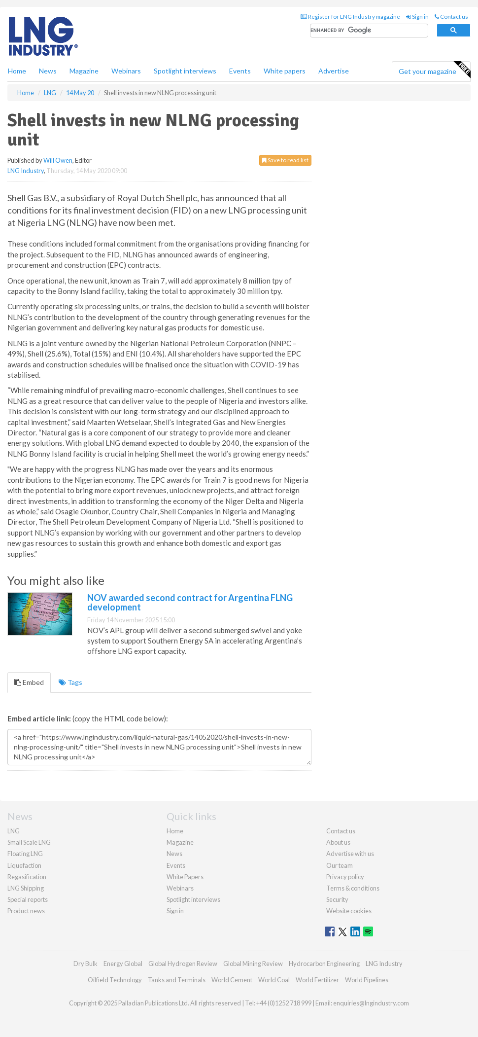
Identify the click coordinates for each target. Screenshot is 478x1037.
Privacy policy (345, 877)
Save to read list (285, 160)
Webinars (126, 71)
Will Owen (57, 160)
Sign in (417, 16)
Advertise (333, 71)
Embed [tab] (29, 682)
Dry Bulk (85, 963)
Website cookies (349, 911)
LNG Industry (25, 171)
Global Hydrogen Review (182, 963)
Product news (26, 911)
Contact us (451, 16)
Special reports (27, 899)
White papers (285, 71)
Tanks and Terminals (176, 980)
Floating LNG (25, 854)
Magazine (84, 71)
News (174, 854)
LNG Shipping (25, 888)
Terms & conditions (352, 888)
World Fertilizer (317, 980)
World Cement (231, 980)
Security (337, 899)
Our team (339, 865)
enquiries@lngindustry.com (371, 1003)
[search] (369, 31)
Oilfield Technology (115, 980)
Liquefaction (24, 865)
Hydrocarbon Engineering (324, 963)
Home (17, 71)
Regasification (26, 877)
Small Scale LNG (29, 842)
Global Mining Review (253, 963)
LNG (13, 831)
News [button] (48, 71)
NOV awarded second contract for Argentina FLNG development (190, 602)
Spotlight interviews (185, 71)
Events (240, 71)
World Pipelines (366, 980)
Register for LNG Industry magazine (350, 16)
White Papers (185, 877)
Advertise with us (350, 854)
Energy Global (122, 963)
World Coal (274, 980)
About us (338, 842)
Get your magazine (434, 70)
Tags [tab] (70, 682)
